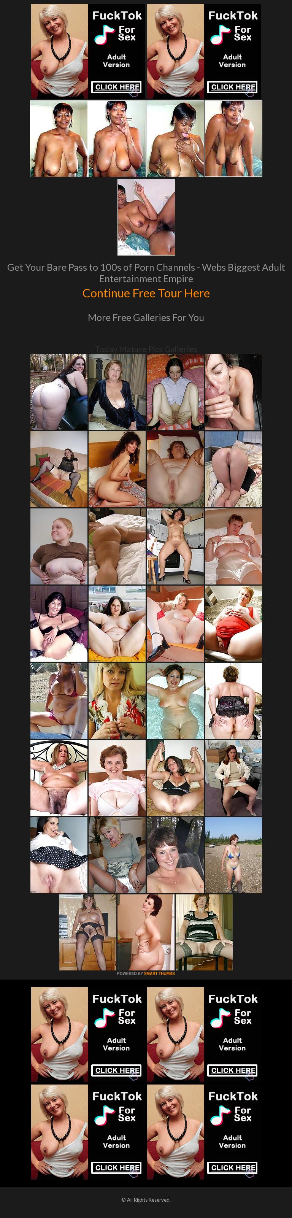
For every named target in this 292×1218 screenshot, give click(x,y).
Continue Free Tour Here (146, 292)
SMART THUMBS (159, 974)
